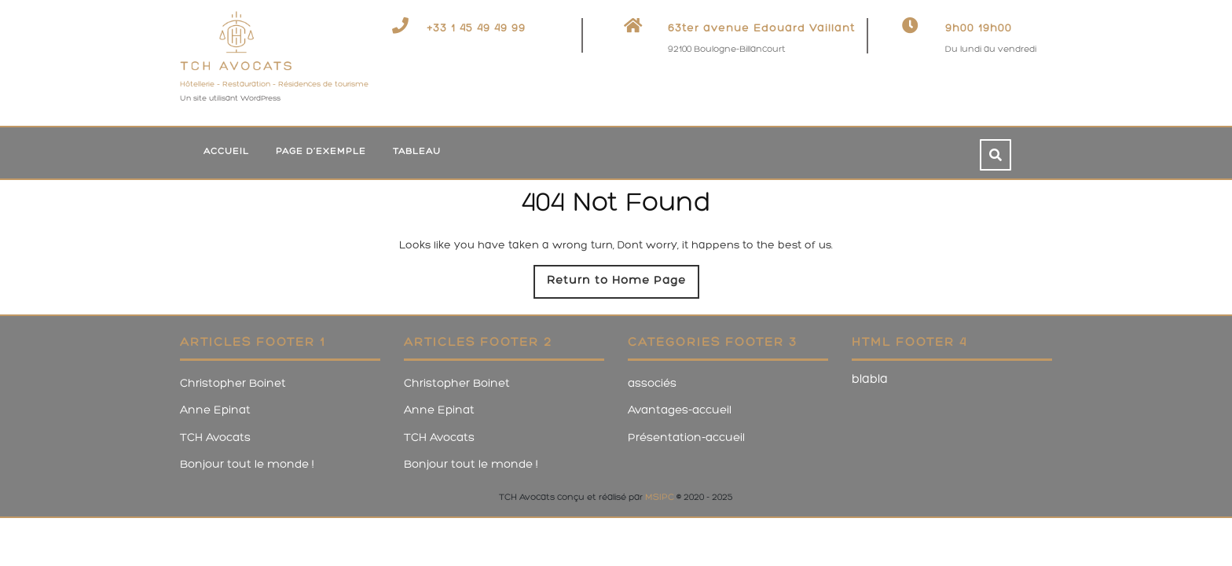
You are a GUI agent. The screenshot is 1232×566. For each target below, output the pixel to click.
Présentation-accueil (686, 438)
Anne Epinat (215, 411)
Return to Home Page (623, 285)
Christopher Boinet (233, 384)
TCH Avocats (215, 438)
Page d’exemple (321, 151)
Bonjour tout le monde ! (247, 465)
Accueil (226, 151)
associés (652, 384)
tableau (417, 151)
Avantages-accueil (680, 411)
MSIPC (659, 497)
